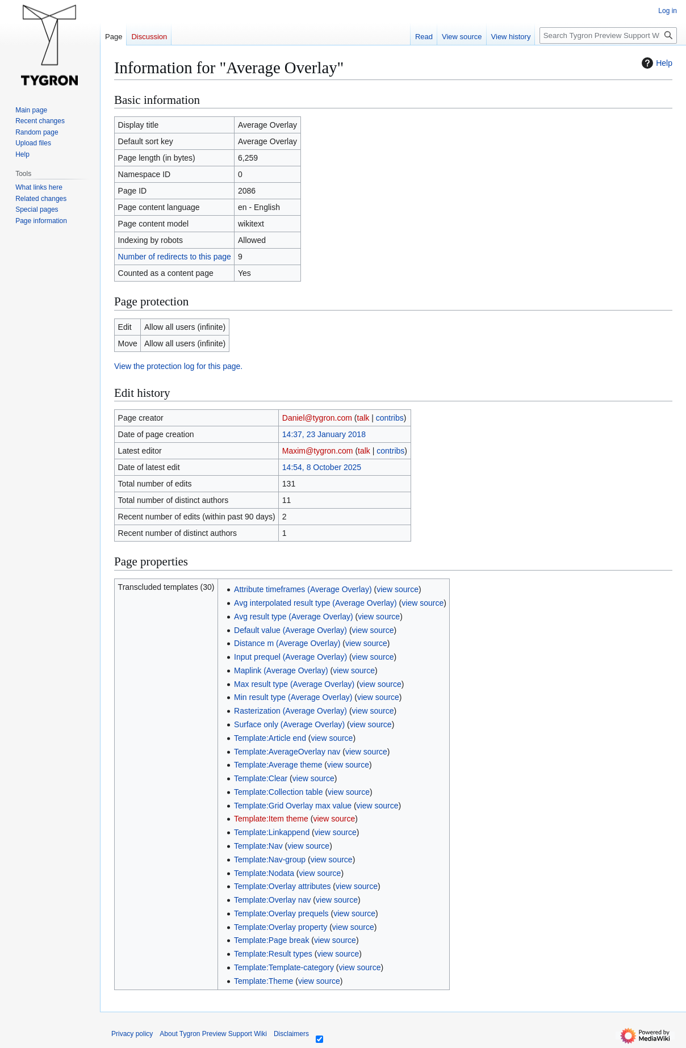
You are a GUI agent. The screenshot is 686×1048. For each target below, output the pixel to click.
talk (363, 417)
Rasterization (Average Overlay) (290, 710)
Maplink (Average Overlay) (281, 670)
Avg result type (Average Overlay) (293, 616)
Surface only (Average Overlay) (289, 724)
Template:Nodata (264, 873)
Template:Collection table (278, 792)
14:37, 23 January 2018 (324, 434)
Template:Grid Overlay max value (293, 805)
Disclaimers (291, 1034)
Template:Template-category (284, 967)
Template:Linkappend (271, 832)
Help (655, 63)
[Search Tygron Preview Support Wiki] (608, 35)
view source (398, 589)
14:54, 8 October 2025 (321, 467)
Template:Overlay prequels (281, 913)
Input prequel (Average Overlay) (290, 656)
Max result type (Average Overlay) (294, 684)
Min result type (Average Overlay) (293, 697)
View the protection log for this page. (178, 366)
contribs (390, 417)
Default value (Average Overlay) (290, 630)
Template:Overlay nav (272, 899)
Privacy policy (132, 1034)
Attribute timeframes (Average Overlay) (303, 589)
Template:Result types (273, 953)
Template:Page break (271, 940)
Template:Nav (258, 845)
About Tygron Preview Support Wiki (213, 1034)
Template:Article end (270, 738)
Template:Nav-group (270, 859)
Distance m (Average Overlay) (287, 643)
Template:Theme (263, 981)
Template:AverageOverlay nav (287, 751)
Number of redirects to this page (174, 256)
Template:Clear (260, 778)
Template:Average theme (278, 764)
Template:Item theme (271, 818)
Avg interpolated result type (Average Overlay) (315, 602)
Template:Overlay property (280, 927)
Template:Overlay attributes (282, 886)
